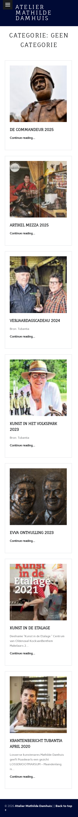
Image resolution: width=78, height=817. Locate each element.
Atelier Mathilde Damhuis (33, 12)
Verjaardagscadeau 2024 (35, 320)
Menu (8, 5)
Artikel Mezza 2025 (29, 225)
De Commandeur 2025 (32, 129)
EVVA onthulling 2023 (32, 532)
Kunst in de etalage (30, 628)
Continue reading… (22, 138)
